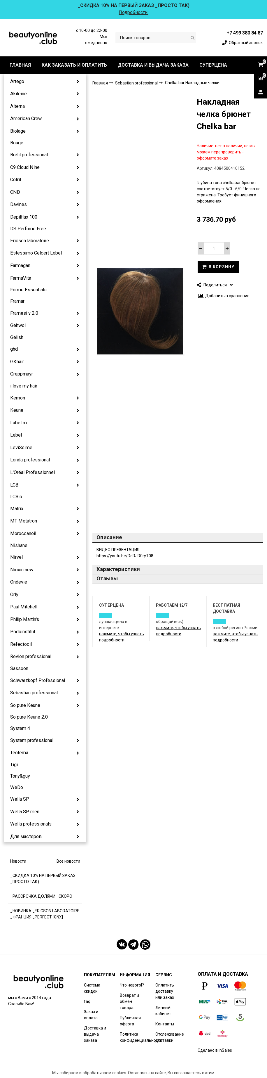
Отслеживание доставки (169, 1037)
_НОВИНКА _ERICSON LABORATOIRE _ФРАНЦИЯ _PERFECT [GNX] (44, 914)
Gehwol (18, 325)
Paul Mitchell (23, 607)
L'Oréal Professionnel (32, 472)
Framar (17, 301)
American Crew (26, 118)
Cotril (15, 179)
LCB (14, 485)
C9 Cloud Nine (25, 167)
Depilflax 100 (23, 217)
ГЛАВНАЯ (20, 65)
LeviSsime (21, 447)
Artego (17, 81)
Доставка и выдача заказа (95, 1034)
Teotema (19, 752)
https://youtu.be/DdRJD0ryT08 (124, 555)
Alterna (17, 106)
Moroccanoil (23, 533)
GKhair (17, 361)
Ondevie (18, 582)
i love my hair (23, 386)
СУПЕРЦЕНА (213, 65)
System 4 (20, 728)
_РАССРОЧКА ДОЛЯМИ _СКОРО (41, 896)
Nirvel (16, 557)
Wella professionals (31, 824)
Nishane (18, 545)
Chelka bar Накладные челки (192, 83)
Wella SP (19, 799)
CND (15, 192)
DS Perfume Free (28, 228)
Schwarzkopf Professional (37, 680)
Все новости (68, 861)
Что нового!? (132, 985)
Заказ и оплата (91, 1014)
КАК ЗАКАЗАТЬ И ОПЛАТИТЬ (74, 65)
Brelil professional (29, 155)
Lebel (16, 435)
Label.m (18, 422)
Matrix (16, 508)
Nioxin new (21, 569)
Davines (18, 204)
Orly (14, 594)
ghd (14, 349)
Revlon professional (30, 656)
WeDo (16, 787)
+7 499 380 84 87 (244, 33)
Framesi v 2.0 (24, 313)
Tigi (14, 764)
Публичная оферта (130, 1020)
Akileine (18, 93)
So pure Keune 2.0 (29, 717)
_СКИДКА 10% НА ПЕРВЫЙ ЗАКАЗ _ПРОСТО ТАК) (42, 878)
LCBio (16, 496)
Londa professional (30, 460)
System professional (31, 740)
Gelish (16, 337)
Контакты (164, 1024)
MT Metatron (23, 521)
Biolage (18, 131)
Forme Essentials (28, 290)
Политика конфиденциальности (141, 1037)
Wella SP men (24, 811)
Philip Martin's (24, 619)
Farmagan (20, 265)
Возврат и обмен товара (129, 1001)
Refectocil (21, 644)
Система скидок (92, 988)
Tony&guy (20, 776)
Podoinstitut (22, 631)
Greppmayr (21, 374)
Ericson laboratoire (29, 240)
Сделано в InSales (215, 1050)
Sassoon (19, 668)
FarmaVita (20, 278)
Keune (16, 410)
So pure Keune (25, 705)
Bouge (16, 143)
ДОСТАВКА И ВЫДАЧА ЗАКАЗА (153, 65)
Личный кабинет (163, 1010)
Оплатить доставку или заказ (164, 991)
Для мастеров (26, 836)
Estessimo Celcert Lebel (36, 253)
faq (87, 1001)
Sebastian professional (34, 692)
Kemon (17, 398)
